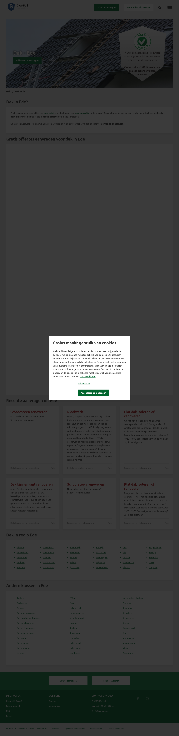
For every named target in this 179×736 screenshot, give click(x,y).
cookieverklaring (88, 376)
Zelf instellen (84, 383)
